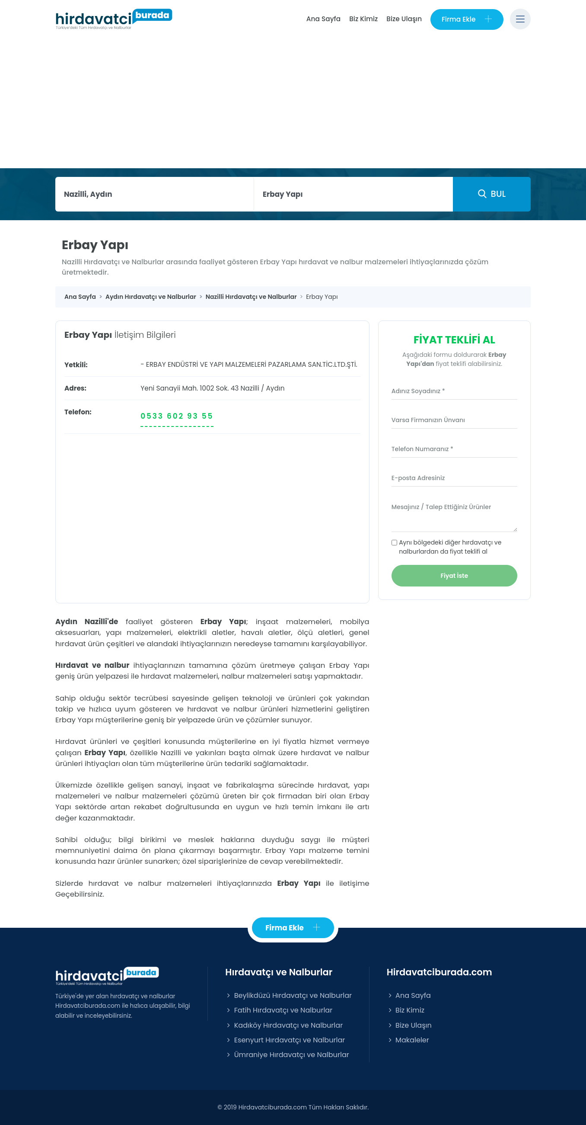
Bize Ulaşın (404, 18)
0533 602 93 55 (176, 416)
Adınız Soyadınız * (418, 391)
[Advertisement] (293, 103)
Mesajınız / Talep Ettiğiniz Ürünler (441, 507)
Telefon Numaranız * (422, 449)
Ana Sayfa (323, 18)
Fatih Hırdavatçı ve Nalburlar (278, 1011)
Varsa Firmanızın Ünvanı (428, 420)
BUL (492, 194)
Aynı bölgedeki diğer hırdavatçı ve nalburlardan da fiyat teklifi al (450, 547)
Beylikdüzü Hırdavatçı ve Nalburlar (288, 996)
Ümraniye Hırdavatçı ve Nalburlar (287, 1055)
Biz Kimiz (363, 18)
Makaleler (408, 1040)
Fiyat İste (454, 575)
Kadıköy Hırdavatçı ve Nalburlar (284, 1025)
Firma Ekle (467, 19)
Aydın (275, 388)
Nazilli (250, 388)
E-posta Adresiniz (418, 478)
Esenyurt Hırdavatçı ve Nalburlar (285, 1040)
